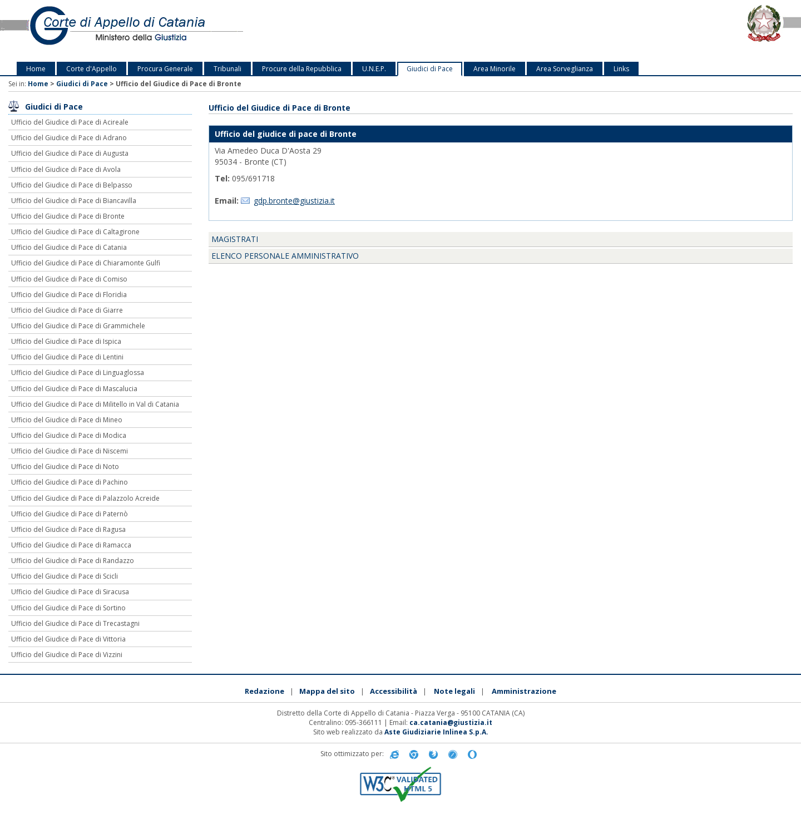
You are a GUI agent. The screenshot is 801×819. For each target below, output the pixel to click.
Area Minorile (494, 68)
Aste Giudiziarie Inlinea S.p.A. (436, 732)
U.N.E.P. (374, 68)
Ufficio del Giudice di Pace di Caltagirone (75, 231)
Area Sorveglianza (564, 68)
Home (36, 68)
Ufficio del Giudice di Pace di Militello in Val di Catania (95, 404)
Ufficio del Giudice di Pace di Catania (69, 247)
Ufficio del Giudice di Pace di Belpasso (71, 185)
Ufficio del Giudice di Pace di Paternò (69, 514)
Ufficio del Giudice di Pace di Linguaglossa (77, 372)
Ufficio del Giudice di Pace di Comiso (69, 279)
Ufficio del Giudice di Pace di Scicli (64, 576)
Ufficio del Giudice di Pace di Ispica (66, 341)
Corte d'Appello (91, 68)
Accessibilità (393, 691)
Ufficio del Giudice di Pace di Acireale (69, 122)
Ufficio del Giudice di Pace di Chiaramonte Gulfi (85, 263)
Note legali (454, 691)
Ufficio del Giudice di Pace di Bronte (68, 216)
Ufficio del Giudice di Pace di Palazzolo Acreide (85, 498)
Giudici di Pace (430, 68)
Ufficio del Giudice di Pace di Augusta (69, 153)
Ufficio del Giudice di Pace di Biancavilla (73, 200)
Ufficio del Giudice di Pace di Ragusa (68, 529)
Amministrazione (524, 691)
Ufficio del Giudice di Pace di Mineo (66, 420)
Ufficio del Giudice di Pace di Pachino (69, 482)
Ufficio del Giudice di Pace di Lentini (67, 357)
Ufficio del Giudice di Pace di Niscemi (69, 451)
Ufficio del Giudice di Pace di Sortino (68, 608)
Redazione (264, 691)
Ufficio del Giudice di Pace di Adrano (69, 137)
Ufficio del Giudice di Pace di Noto (65, 466)
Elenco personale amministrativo (285, 255)
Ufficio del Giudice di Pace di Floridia (69, 294)
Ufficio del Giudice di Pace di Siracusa (70, 591)
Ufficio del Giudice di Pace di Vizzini (66, 654)
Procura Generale (165, 68)
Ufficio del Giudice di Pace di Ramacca (71, 545)
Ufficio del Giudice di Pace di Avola (66, 169)
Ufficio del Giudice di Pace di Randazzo (72, 560)
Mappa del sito (327, 691)
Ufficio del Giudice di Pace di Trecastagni (75, 623)
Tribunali (227, 68)
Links (621, 68)
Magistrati (234, 239)
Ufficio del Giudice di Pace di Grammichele (78, 325)
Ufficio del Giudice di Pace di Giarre (67, 310)
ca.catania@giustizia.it (450, 722)
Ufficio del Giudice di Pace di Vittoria (68, 639)
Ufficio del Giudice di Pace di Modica (68, 435)
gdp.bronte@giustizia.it (294, 200)
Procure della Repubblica (302, 68)
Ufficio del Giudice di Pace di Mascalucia (74, 388)
